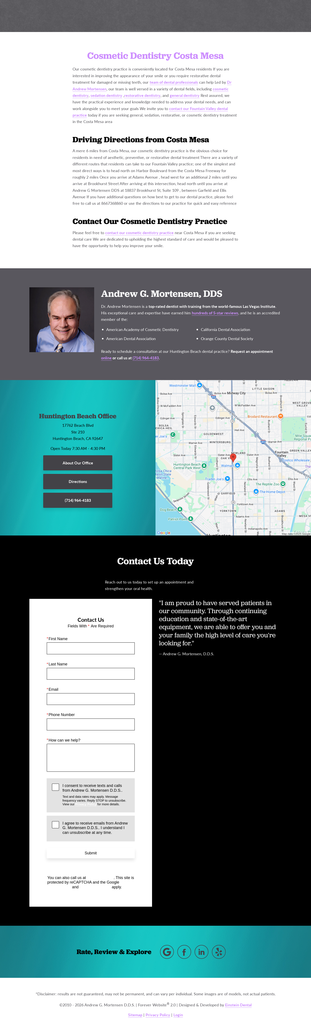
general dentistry (185, 95)
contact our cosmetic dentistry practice (139, 232)
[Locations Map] (233, 457)
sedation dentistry (106, 95)
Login (178, 1014)
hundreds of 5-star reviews (215, 312)
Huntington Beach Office (77, 416)
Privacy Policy (86, 804)
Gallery (173, 16)
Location (233, 16)
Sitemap (135, 1014)
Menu (286, 16)
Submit (91, 853)
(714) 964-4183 (100, 877)
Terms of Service (95, 887)
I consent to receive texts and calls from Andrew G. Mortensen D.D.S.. (95, 794)
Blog (152, 16)
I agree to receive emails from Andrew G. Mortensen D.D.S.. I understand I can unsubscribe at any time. (95, 827)
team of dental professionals (174, 82)
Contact (259, 16)
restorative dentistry (142, 95)
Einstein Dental (238, 1004)
